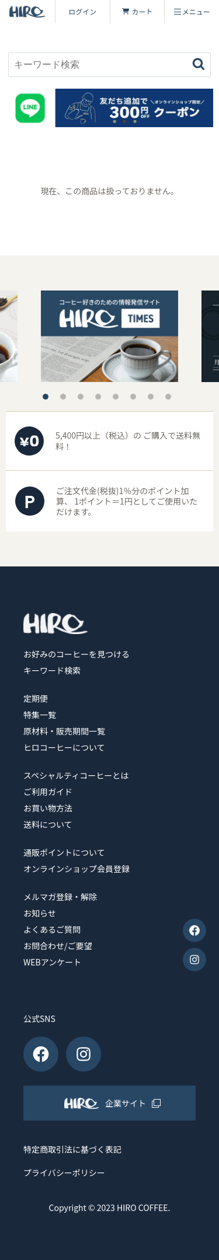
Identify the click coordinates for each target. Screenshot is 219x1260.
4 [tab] (98, 397)
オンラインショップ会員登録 (76, 868)
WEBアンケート (52, 962)
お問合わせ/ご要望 (57, 945)
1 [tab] (45, 397)
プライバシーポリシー (64, 1172)
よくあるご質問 (52, 929)
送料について (47, 824)
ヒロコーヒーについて (64, 747)
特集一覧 (39, 714)
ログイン (82, 11)
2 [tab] (63, 397)
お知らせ (39, 913)
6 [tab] (133, 397)
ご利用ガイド (47, 791)
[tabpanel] (109, 336)
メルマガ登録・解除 (60, 896)
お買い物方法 (47, 808)
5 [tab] (116, 397)
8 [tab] (168, 397)
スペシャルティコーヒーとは (75, 775)
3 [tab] (81, 397)
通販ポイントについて (64, 852)
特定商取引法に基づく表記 (72, 1149)
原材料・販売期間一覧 (64, 731)
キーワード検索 (52, 670)
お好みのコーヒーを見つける (76, 654)
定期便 (35, 698)
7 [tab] (151, 397)
